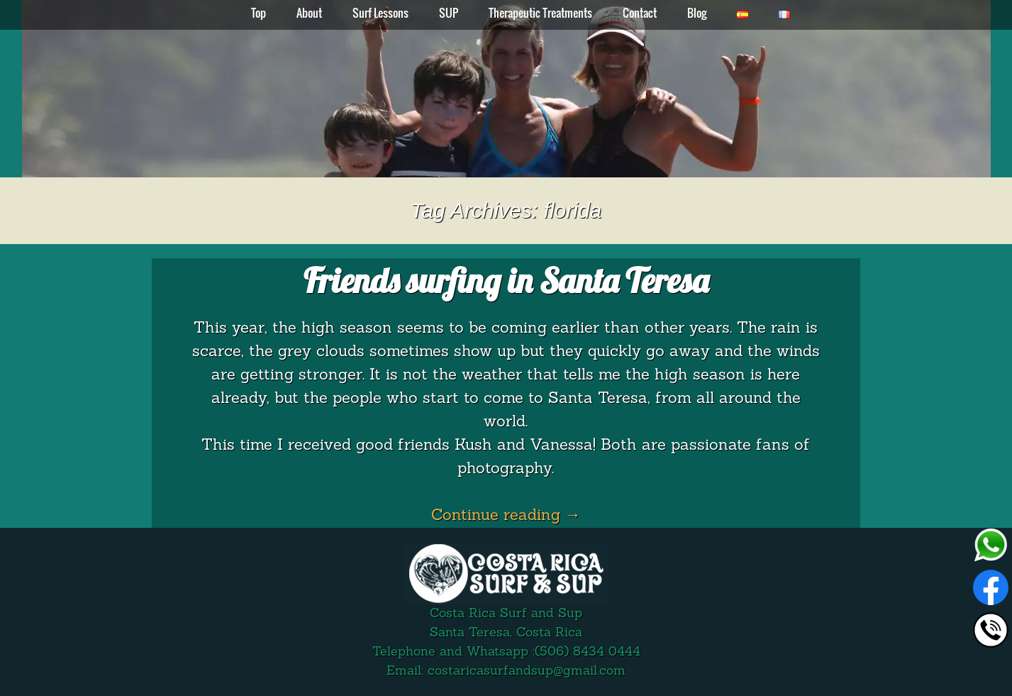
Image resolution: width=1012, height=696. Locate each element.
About (309, 12)
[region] (506, 88)
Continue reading (506, 516)
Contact (640, 12)
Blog (696, 12)
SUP (448, 12)
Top (258, 12)
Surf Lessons (380, 12)
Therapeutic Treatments (540, 12)
